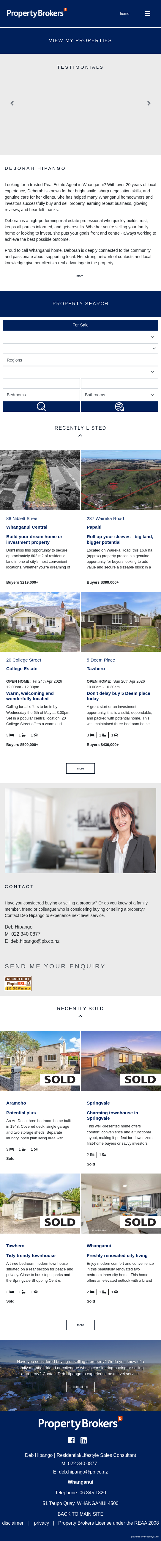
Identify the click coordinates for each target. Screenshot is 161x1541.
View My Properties (80, 40)
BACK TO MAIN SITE (80, 1514)
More (79, 276)
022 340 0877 (79, 1463)
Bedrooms (16, 394)
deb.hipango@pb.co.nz (83, 1471)
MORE (80, 768)
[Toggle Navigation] (147, 13)
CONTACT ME (80, 1386)
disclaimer (12, 1523)
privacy (41, 1523)
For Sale (80, 325)
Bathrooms (120, 396)
